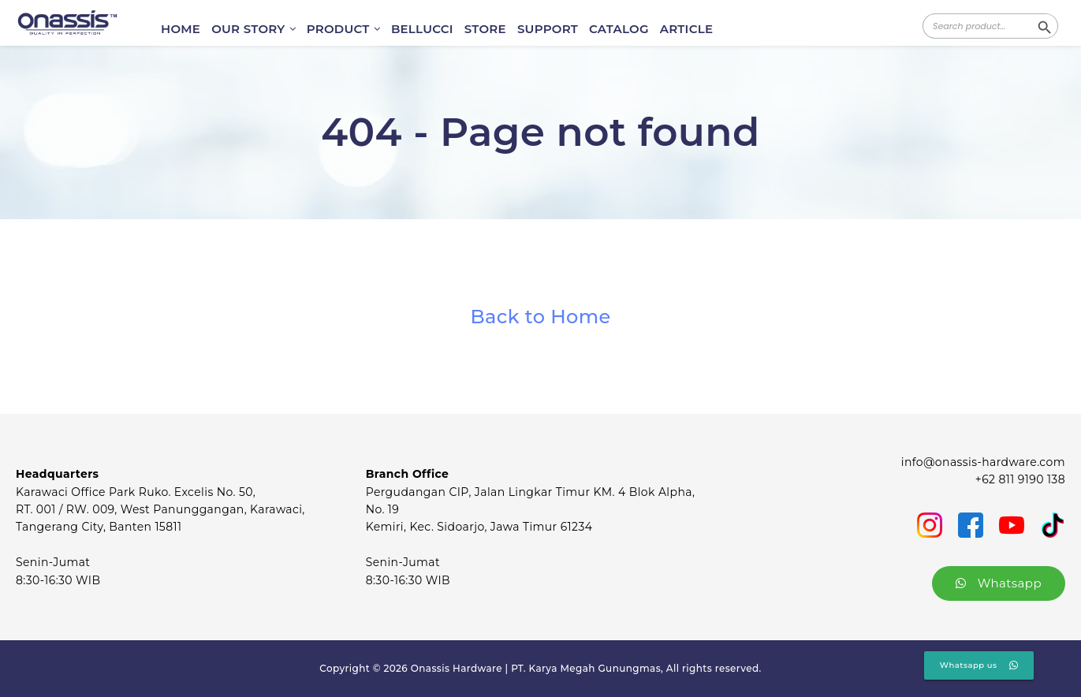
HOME (180, 29)
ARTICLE (686, 29)
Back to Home (540, 316)
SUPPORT (547, 29)
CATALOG (619, 29)
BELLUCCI (422, 29)
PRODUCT (343, 29)
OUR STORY (253, 29)
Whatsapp (999, 583)
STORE (485, 29)
